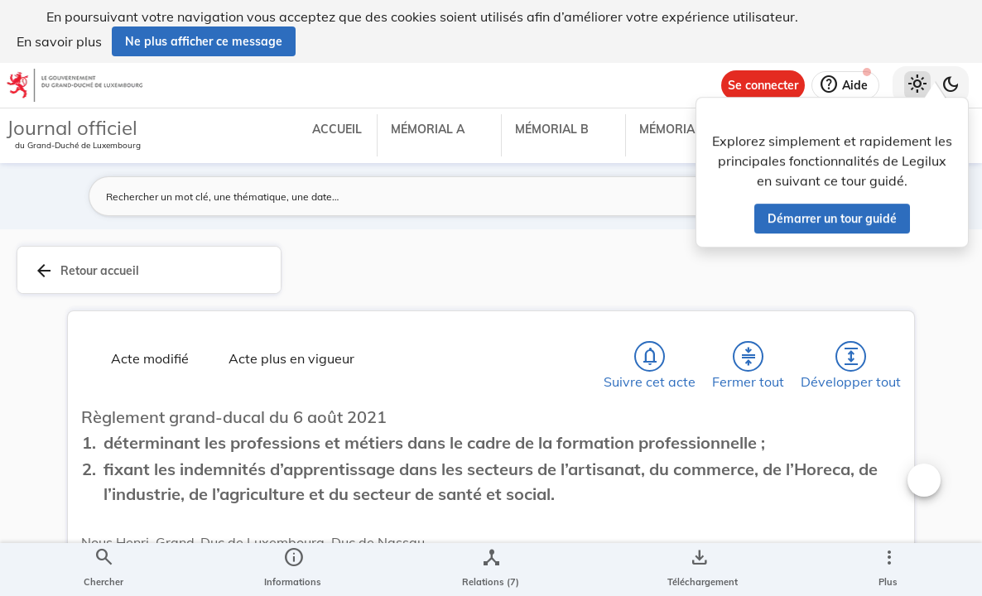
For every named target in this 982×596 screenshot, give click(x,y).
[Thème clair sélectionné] (917, 85)
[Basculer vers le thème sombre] (950, 85)
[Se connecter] (763, 85)
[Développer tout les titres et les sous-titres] (851, 356)
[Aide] (845, 85)
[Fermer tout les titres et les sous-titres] (748, 356)
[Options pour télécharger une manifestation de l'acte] (699, 569)
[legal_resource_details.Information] (292, 569)
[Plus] (888, 569)
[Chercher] (103, 569)
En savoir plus (59, 41)
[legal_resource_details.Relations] (490, 569)
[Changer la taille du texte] (924, 480)
